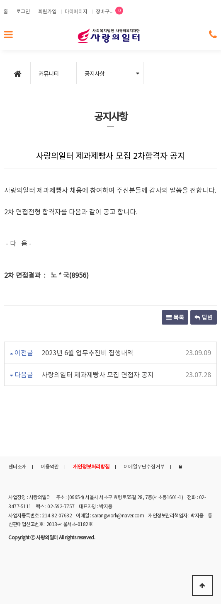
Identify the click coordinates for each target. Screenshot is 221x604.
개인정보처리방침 (91, 466)
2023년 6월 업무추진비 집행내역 (87, 352)
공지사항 (112, 73)
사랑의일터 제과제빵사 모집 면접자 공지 (97, 374)
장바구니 (109, 11)
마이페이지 (76, 11)
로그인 (23, 11)
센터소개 (17, 466)
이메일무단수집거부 (144, 466)
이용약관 (50, 466)
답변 (203, 317)
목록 (175, 317)
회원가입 (47, 11)
